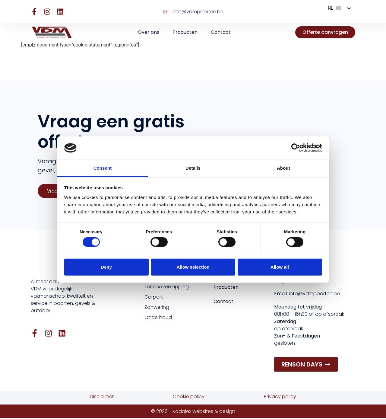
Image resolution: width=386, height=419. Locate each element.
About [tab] (283, 168)
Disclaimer (102, 397)
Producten (185, 32)
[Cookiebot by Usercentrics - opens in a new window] (295, 147)
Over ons (148, 32)
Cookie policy (188, 397)
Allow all (280, 266)
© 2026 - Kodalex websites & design (193, 411)
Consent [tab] (102, 168)
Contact (221, 32)
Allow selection (192, 266)
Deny (106, 266)
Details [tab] (193, 168)
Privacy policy (280, 397)
